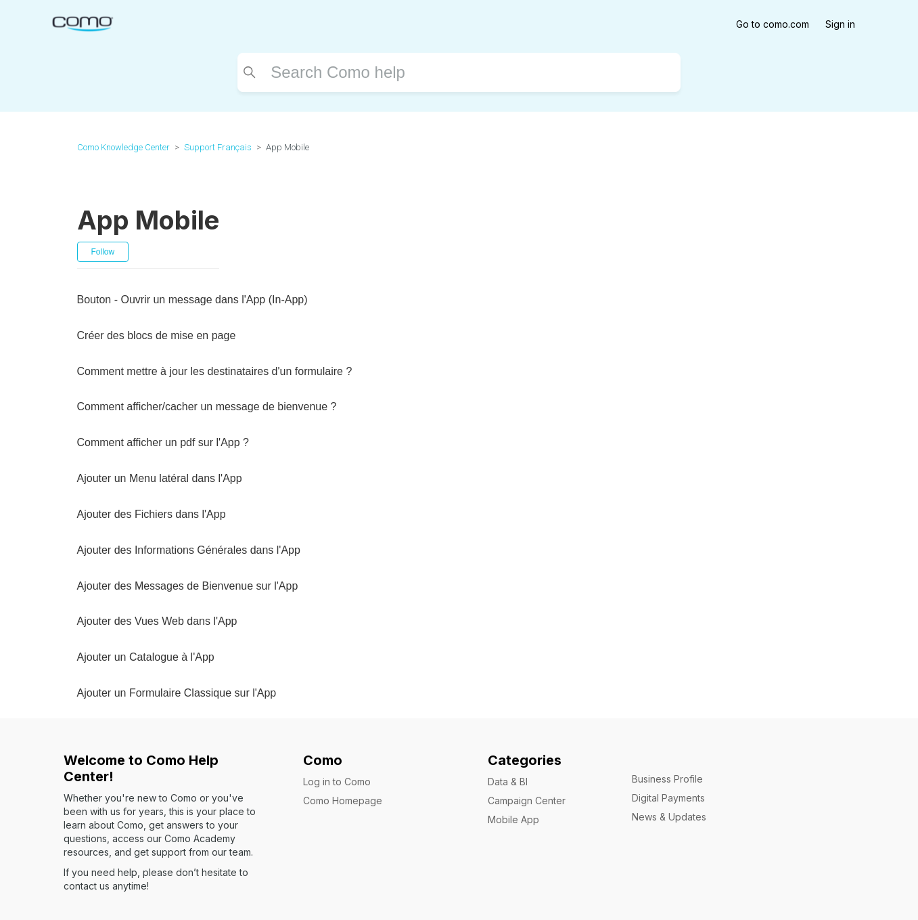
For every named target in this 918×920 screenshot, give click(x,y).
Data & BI (508, 781)
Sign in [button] (840, 24)
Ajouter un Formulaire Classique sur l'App (177, 693)
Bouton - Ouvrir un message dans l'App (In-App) (192, 299)
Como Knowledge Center (123, 147)
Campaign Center (527, 800)
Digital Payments (668, 798)
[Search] (459, 72)
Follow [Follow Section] (103, 252)
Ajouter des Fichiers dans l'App (151, 514)
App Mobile (287, 147)
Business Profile (667, 779)
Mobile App (513, 819)
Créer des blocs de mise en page (156, 335)
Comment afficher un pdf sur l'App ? (163, 442)
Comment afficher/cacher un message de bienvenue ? (207, 406)
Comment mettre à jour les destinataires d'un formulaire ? (214, 371)
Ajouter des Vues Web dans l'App (157, 621)
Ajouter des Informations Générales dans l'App (188, 550)
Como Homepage (342, 800)
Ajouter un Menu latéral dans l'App (159, 478)
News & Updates (669, 817)
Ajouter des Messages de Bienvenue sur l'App (187, 586)
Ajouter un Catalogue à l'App (145, 657)
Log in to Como (337, 781)
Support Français (218, 147)
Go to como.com (772, 24)
